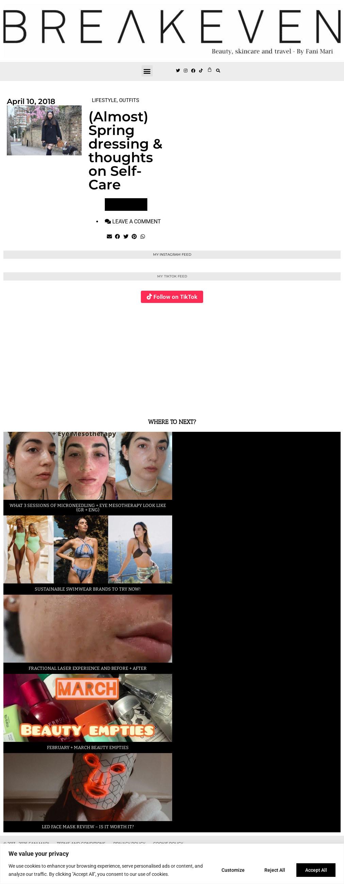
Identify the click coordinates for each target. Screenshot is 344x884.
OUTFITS (129, 100)
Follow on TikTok (175, 296)
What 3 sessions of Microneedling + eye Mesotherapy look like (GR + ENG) (88, 507)
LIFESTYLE (104, 100)
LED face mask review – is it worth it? (88, 826)
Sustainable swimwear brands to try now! (88, 589)
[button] (147, 70)
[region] (172, 864)
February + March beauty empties (88, 747)
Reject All (273, 870)
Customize (230, 870)
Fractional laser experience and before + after (88, 668)
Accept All (315, 870)
